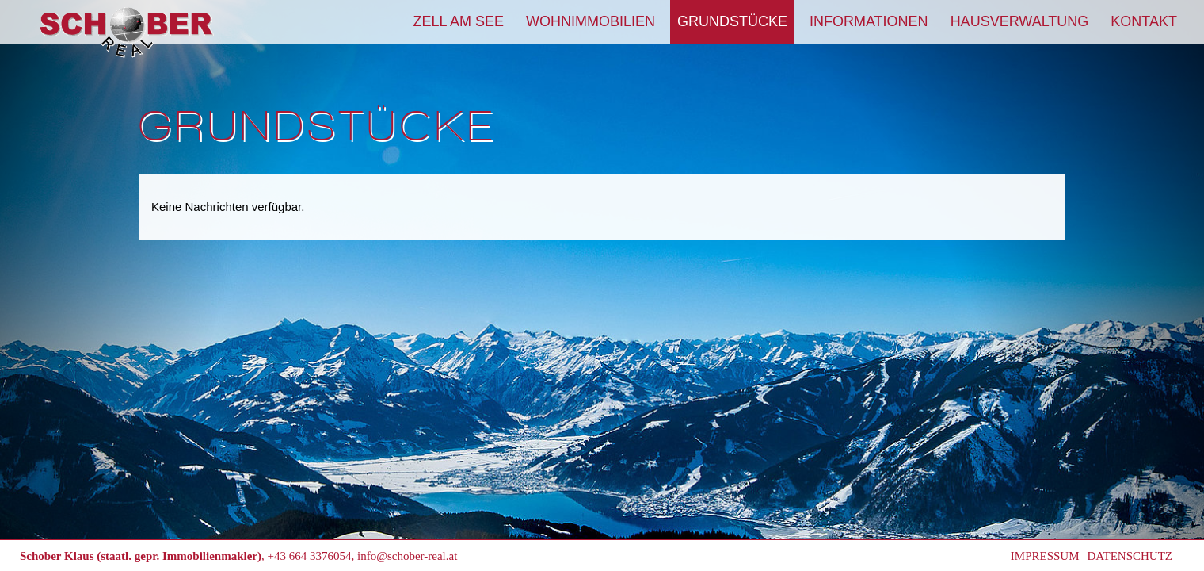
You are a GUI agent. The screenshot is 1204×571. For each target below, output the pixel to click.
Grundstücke (732, 21)
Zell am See (458, 21)
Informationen (869, 21)
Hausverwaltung (1020, 21)
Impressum (1045, 556)
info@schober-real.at (407, 556)
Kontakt (1144, 21)
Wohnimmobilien (590, 21)
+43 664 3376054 (310, 556)
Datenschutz (1130, 556)
